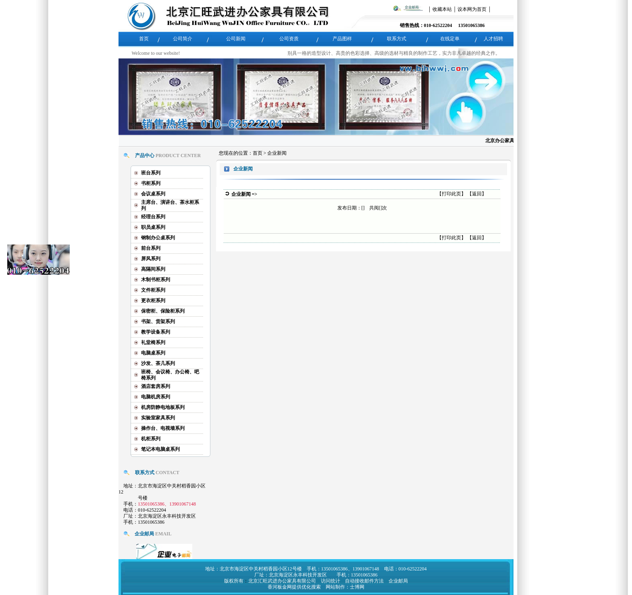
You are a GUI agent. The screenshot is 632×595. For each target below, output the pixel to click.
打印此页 (451, 192)
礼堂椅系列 (153, 340)
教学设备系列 (155, 329)
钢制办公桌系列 (158, 235)
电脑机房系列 (155, 394)
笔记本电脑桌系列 (160, 447)
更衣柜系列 (153, 298)
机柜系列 (150, 436)
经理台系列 (153, 214)
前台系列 (150, 246)
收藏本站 (442, 9)
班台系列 (150, 170)
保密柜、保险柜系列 (163, 308)
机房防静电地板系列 (163, 405)
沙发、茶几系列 (158, 361)
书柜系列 (150, 181)
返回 (477, 192)
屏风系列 (150, 256)
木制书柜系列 (155, 277)
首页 (257, 151)
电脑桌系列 (153, 350)
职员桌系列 (153, 225)
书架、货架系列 (158, 319)
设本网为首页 (471, 9)
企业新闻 (277, 151)
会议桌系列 (153, 191)
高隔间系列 (153, 267)
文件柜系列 (153, 287)
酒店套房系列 (155, 384)
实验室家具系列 (158, 415)
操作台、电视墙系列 (163, 426)
